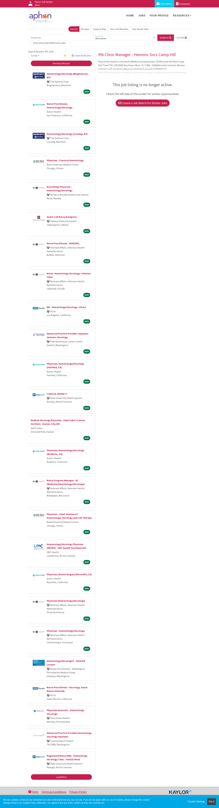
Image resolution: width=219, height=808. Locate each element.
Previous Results (61, 63)
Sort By (34, 55)
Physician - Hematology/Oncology (66, 630)
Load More (61, 777)
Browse (85, 29)
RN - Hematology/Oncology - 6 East (66, 307)
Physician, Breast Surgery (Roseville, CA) (69, 574)
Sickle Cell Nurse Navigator (62, 216)
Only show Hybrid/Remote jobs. (49, 42)
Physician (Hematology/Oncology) (66, 600)
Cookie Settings (196, 801)
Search (73, 29)
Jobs (141, 15)
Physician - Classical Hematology (65, 160)
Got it (211, 801)
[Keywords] (61, 37)
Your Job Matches (119, 29)
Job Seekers (164, 4)
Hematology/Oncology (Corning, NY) (67, 133)
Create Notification (81, 55)
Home (130, 15)
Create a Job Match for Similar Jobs (142, 103)
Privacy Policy (78, 792)
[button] (181, 37)
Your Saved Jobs (140, 29)
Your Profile (159, 15)
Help (33, 792)
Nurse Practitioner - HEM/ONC (63, 243)
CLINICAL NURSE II (57, 393)
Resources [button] (181, 15)
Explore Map (99, 29)
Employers (183, 4)
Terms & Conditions (53, 792)
